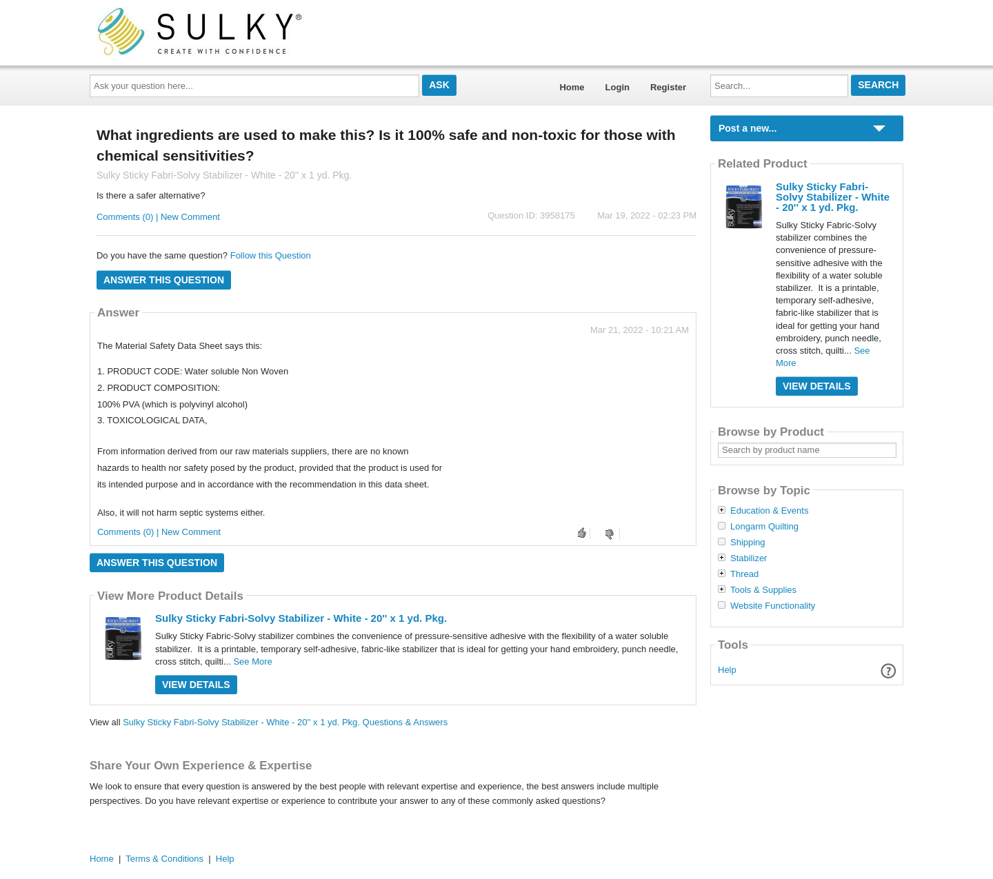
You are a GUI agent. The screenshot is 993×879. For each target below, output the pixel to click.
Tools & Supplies (763, 590)
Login (617, 87)
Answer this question (163, 279)
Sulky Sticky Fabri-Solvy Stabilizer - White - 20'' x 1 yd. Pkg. (301, 618)
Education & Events (769, 511)
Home (571, 87)
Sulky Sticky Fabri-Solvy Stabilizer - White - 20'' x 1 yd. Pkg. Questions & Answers (285, 722)
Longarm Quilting (764, 527)
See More (252, 661)
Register (668, 87)
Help (727, 670)
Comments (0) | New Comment (158, 217)
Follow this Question (270, 255)
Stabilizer (748, 558)
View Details (196, 684)
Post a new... (747, 128)
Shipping (747, 542)
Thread (744, 574)
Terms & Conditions (164, 858)
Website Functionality (772, 606)
